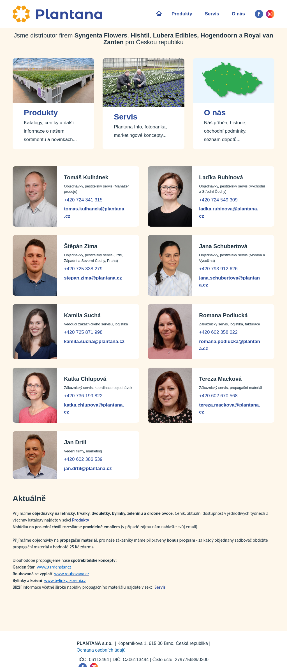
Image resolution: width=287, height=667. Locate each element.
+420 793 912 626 (218, 268)
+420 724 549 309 (218, 200)
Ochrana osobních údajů (101, 650)
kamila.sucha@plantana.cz (94, 341)
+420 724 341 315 (83, 200)
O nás (238, 14)
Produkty (182, 14)
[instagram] (270, 14)
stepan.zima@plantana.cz (93, 278)
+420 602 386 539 (83, 459)
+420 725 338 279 (83, 268)
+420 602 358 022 (218, 332)
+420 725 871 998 (83, 332)
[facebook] (259, 14)
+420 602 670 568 (218, 395)
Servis (212, 14)
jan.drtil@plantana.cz (88, 468)
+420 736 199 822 (83, 395)
